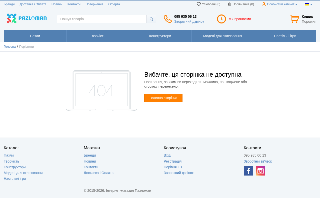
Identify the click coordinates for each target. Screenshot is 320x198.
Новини (57, 4)
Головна (10, 46)
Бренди (9, 4)
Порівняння (173, 167)
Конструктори (15, 167)
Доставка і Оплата (33, 4)
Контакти (74, 4)
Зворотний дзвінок (189, 21)
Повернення (94, 4)
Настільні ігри (15, 179)
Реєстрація (173, 161)
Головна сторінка (163, 98)
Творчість (11, 161)
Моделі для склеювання (23, 173)
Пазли (9, 155)
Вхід (167, 155)
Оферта (114, 4)
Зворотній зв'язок (258, 161)
